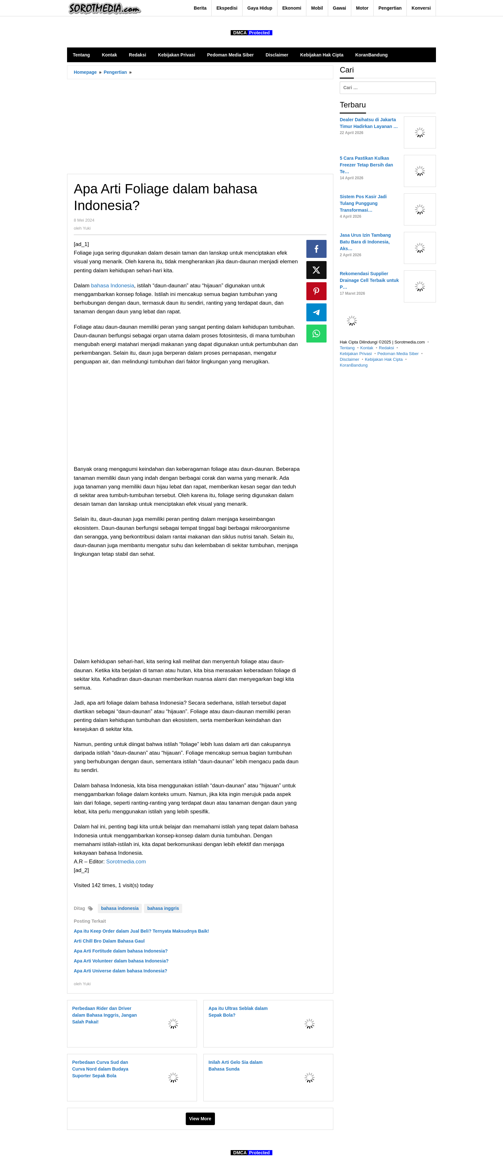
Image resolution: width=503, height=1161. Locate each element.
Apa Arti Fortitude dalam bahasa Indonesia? (121, 950)
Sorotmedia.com (126, 862)
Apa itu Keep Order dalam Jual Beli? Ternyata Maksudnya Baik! (141, 931)
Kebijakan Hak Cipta (384, 359)
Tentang (347, 347)
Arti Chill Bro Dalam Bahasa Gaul (109, 941)
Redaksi (386, 347)
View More (200, 1118)
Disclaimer (349, 359)
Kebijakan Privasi (356, 353)
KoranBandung (354, 365)
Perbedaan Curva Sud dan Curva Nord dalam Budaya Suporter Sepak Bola (100, 1069)
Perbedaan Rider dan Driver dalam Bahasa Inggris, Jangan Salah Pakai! (104, 1015)
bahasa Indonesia (112, 286)
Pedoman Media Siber (398, 353)
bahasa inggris (163, 908)
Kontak (366, 347)
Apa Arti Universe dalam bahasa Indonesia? (120, 970)
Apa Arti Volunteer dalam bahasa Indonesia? (121, 960)
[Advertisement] (200, 126)
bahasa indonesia (120, 908)
